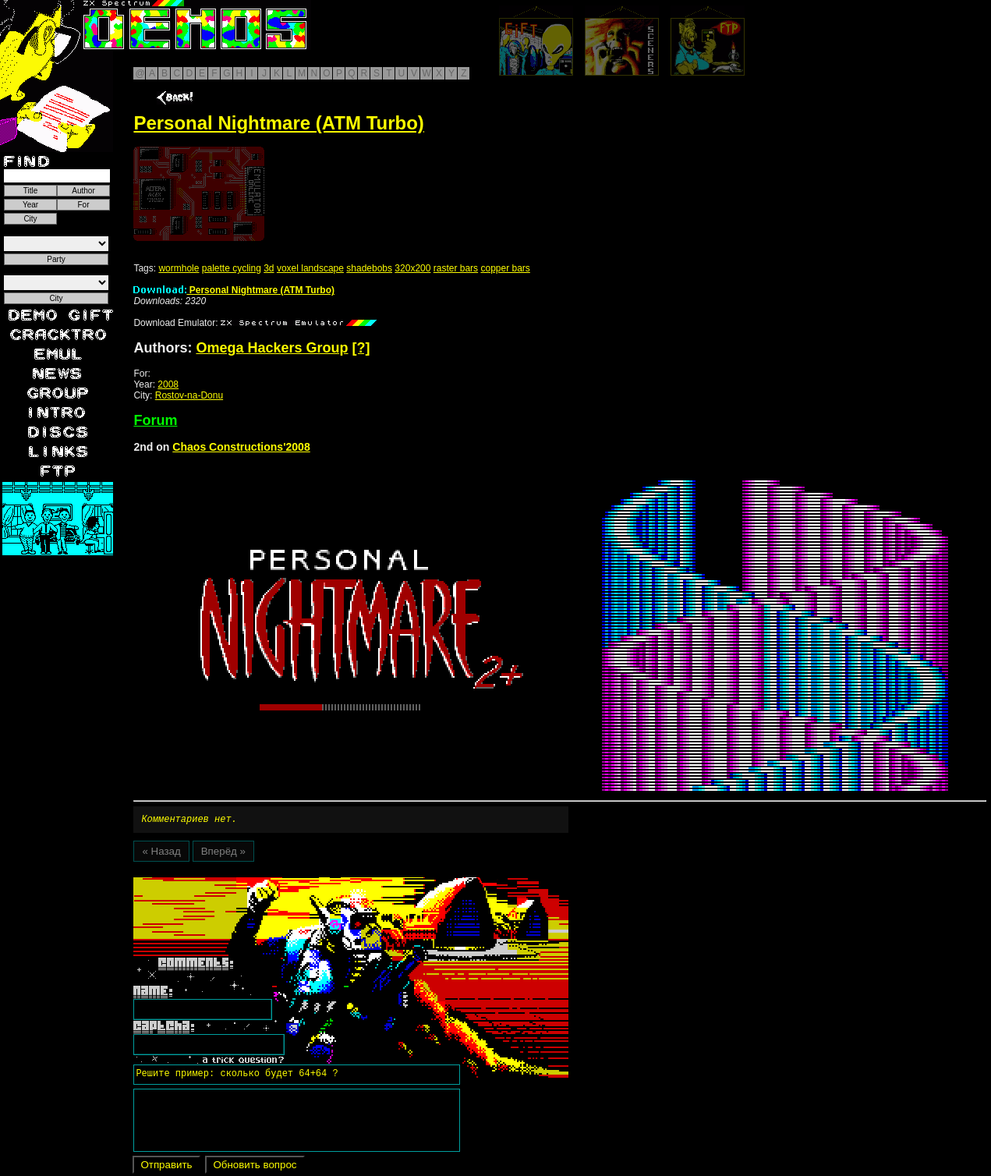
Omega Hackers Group (272, 348)
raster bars (456, 268)
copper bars (504, 268)
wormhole (178, 268)
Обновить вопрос (254, 1167)
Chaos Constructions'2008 (241, 447)
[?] (361, 348)
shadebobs (369, 268)
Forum (155, 420)
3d (269, 268)
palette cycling (231, 268)
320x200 (412, 268)
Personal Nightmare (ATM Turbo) (233, 290)
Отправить (166, 1167)
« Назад (161, 853)
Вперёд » (223, 853)
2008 (168, 384)
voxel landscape (310, 268)
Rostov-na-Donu (189, 395)
